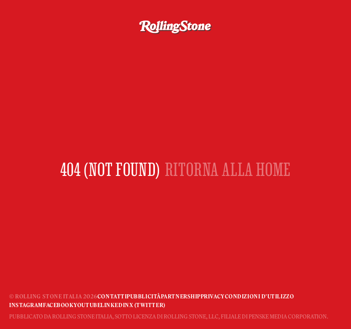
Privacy (213, 296)
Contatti (112, 296)
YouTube (87, 305)
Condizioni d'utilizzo (259, 296)
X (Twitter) (147, 305)
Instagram (26, 305)
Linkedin (115, 305)
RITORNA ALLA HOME (228, 169)
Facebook (58, 305)
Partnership (181, 296)
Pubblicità (144, 296)
